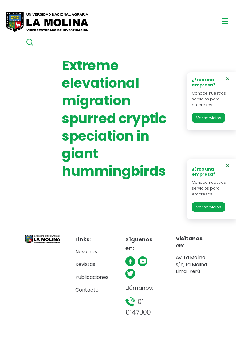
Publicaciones (91, 277)
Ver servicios (208, 118)
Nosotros (86, 251)
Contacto (87, 289)
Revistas (85, 264)
